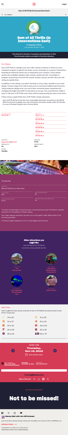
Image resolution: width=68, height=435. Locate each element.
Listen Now (9, 424)
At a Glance (8, 14)
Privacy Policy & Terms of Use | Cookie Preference (14, 429)
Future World (5, 142)
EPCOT (39, 45)
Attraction (31, 45)
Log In (64, 4)
